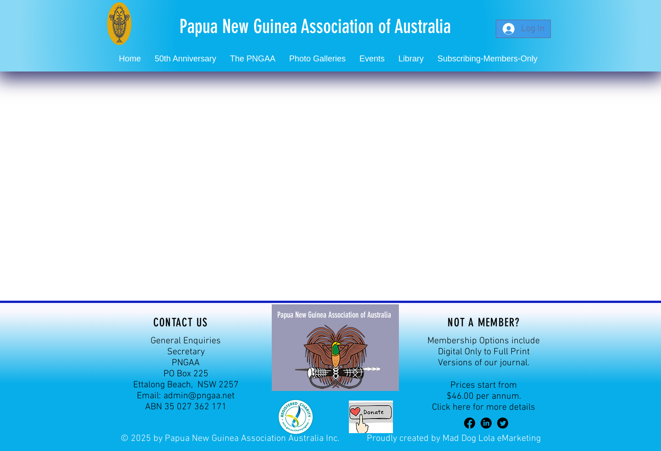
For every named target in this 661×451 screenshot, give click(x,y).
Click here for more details (483, 407)
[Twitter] (502, 423)
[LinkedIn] (486, 423)
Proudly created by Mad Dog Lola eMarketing (454, 438)
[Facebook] (469, 423)
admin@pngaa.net (199, 396)
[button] (372, 59)
